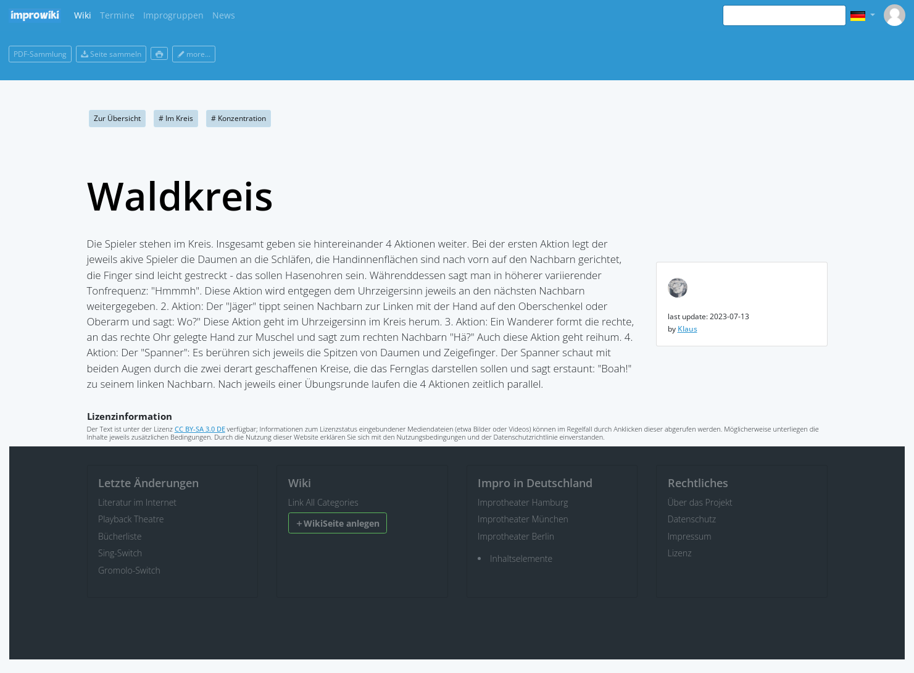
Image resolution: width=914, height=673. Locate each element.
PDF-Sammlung (40, 54)
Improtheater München (523, 519)
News (223, 15)
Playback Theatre (131, 519)
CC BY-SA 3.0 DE (200, 428)
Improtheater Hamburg (523, 502)
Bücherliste (119, 536)
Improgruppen (173, 15)
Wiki (82, 15)
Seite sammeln (111, 54)
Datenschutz (692, 519)
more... (193, 54)
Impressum (690, 536)
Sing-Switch (120, 553)
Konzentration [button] (238, 118)
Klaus (687, 329)
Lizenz (680, 553)
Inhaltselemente (521, 558)
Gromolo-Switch (129, 570)
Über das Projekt (700, 502)
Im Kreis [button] (176, 118)
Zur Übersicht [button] (117, 118)
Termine (117, 15)
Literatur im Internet (137, 502)
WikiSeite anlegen (337, 523)
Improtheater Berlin (516, 536)
